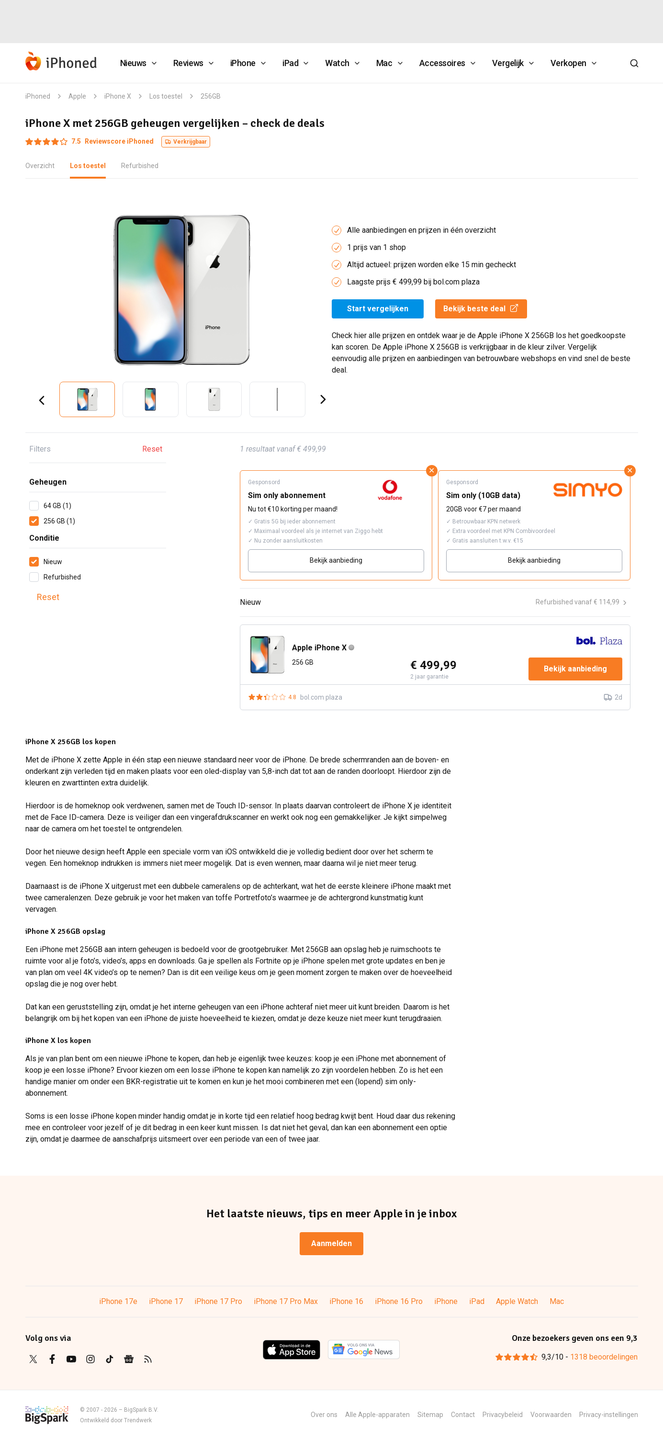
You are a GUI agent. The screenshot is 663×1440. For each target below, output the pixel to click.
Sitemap (430, 1414)
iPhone (446, 1301)
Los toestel (165, 96)
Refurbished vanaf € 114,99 (581, 602)
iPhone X (117, 96)
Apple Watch (517, 1301)
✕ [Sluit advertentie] (431, 470)
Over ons (324, 1414)
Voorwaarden (551, 1414)
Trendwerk (138, 1420)
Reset (152, 449)
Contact (463, 1414)
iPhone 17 (166, 1301)
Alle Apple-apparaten (377, 1414)
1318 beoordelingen (604, 1356)
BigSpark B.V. (141, 1409)
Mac (557, 1301)
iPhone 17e (118, 1301)
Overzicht (40, 166)
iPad (476, 1301)
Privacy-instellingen (608, 1414)
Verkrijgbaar (186, 141)
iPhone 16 (346, 1301)
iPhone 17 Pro (218, 1301)
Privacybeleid (503, 1414)
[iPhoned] (61, 63)
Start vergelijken (377, 308)
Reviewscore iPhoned (89, 141)
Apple (77, 96)
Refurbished (139, 166)
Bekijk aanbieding (336, 560)
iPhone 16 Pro (399, 1301)
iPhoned (37, 96)
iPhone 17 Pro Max (286, 1301)
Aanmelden (331, 1243)
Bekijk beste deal (481, 308)
